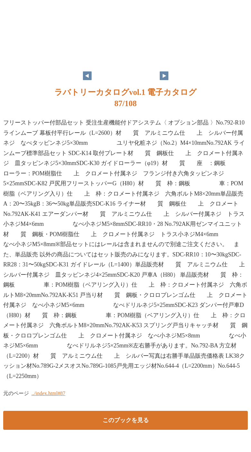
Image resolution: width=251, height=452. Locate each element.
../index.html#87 (48, 393)
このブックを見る (126, 420)
